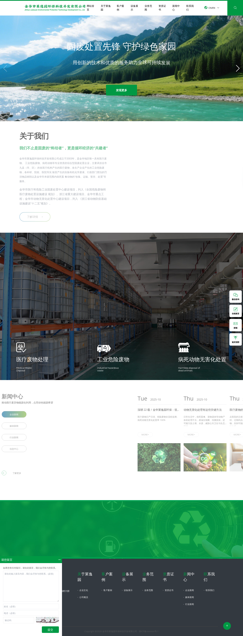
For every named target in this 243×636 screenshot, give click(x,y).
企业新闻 (188, 590)
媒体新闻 (188, 597)
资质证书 (162, 7)
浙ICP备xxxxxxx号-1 (149, 631)
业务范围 (148, 7)
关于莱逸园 (106, 7)
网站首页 (90, 7)
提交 (50, 630)
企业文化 (82, 590)
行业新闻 (188, 604)
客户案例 (120, 7)
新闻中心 (176, 7)
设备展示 (134, 7)
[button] (238, 68)
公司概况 (82, 597)
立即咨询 (121, 553)
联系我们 (190, 7)
